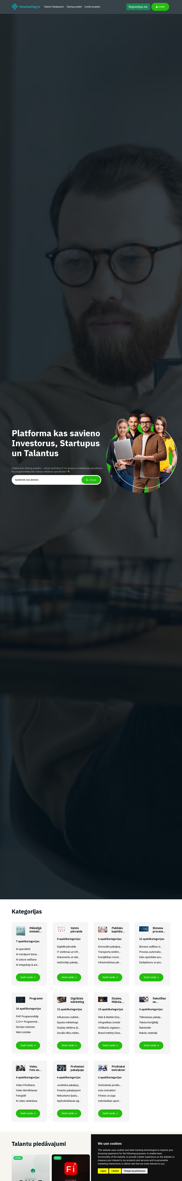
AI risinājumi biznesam (28, 954)
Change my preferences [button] (134, 1171)
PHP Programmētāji (27, 1016)
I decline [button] (115, 1171)
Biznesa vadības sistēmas (151, 946)
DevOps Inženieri (25, 1026)
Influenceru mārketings (69, 1017)
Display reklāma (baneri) (69, 1027)
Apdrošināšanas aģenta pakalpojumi (69, 1100)
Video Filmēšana (25, 1085)
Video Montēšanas (26, 1090)
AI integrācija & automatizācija (28, 964)
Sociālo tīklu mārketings (69, 1032)
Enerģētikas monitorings (110, 957)
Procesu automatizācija (151, 951)
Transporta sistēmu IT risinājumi (110, 951)
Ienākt (160, 6)
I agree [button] (103, 1171)
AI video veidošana (26, 1100)
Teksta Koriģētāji (148, 1022)
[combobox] (56, 480)
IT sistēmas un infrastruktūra (69, 951)
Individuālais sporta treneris (110, 1100)
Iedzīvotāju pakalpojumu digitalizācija (69, 962)
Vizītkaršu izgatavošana (110, 1027)
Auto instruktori (107, 1090)
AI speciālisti (23, 949)
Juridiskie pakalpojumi (69, 1085)
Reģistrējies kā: (138, 7)
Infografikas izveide (109, 1022)
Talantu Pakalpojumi (54, 6)
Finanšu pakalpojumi (69, 1090)
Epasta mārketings (67, 1022)
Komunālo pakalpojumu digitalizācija (110, 946)
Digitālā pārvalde (66, 946)
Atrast (91, 479)
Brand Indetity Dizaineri (110, 1032)
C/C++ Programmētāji (28, 1021)
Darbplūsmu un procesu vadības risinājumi (151, 962)
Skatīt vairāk (28, 977)
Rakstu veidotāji (148, 1032)
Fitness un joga (106, 1095)
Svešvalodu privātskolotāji (110, 1085)
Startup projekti (74, 6)
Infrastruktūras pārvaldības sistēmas (110, 962)
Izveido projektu (92, 6)
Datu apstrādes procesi (151, 957)
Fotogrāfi (21, 1095)
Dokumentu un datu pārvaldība (69, 957)
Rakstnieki (145, 1027)
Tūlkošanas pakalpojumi (151, 1017)
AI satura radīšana (26, 959)
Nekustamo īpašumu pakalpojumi (69, 1095)
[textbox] (56, 480)
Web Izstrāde (23, 1032)
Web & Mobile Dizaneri (110, 1017)
